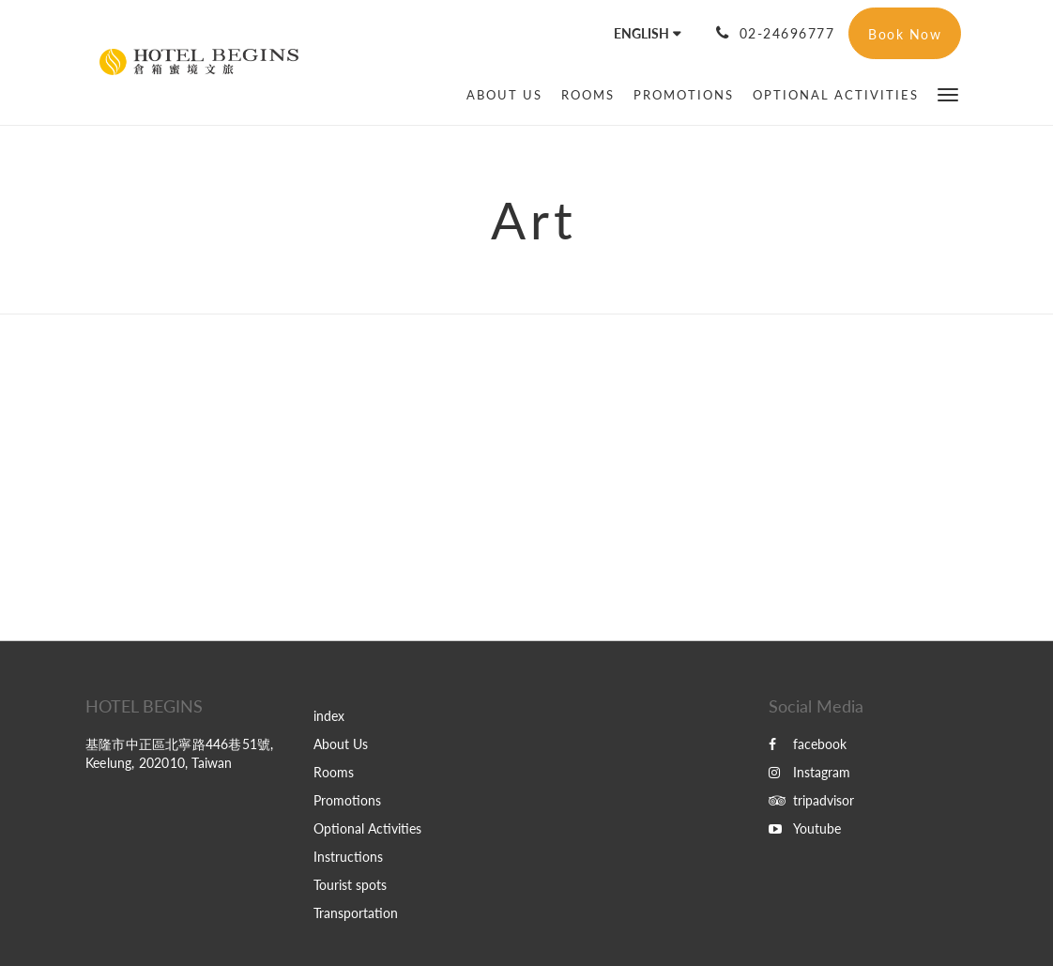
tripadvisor (811, 800)
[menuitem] (504, 95)
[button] (948, 93)
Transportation (355, 913)
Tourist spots (350, 885)
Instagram (809, 772)
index (328, 716)
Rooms (333, 772)
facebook (808, 744)
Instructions (348, 857)
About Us (340, 744)
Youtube (805, 828)
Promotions (347, 800)
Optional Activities (367, 828)
